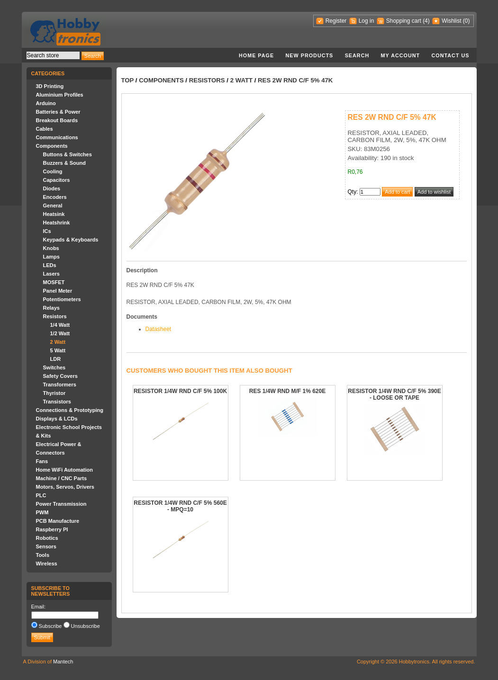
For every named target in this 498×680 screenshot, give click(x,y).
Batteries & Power (58, 112)
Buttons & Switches (67, 154)
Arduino (46, 103)
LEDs (49, 265)
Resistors (55, 316)
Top (127, 80)
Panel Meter (57, 291)
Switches (54, 367)
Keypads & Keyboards (71, 239)
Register (336, 21)
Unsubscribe (85, 626)
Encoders (55, 197)
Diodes (52, 188)
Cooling (53, 171)
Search (357, 55)
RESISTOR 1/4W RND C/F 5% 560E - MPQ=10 (180, 506)
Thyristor (54, 393)
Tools (43, 555)
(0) (466, 21)
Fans (42, 461)
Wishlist (451, 21)
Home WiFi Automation (64, 470)
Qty (352, 191)
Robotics (47, 538)
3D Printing (50, 86)
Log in (366, 21)
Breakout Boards (57, 120)
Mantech (63, 661)
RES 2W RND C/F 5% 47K (295, 80)
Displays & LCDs (57, 418)
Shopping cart (403, 21)
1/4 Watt (60, 325)
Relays (51, 308)
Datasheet (158, 329)
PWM (42, 512)
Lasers (51, 274)
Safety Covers (60, 376)
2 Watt (58, 342)
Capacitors (56, 180)
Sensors (46, 546)
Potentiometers (62, 299)
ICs (47, 231)
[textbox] (53, 55)
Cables (44, 129)
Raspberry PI (52, 529)
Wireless (46, 563)
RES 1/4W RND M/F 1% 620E (287, 391)
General (53, 205)
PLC (41, 495)
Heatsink (54, 214)
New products (310, 55)
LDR (55, 359)
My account (400, 55)
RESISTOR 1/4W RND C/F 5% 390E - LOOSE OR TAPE (394, 394)
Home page (256, 55)
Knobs (51, 248)
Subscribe (50, 626)
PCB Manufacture (58, 521)
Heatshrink (56, 222)
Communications (57, 137)
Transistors (57, 401)
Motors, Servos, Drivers (65, 487)
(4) (426, 21)
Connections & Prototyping (69, 410)
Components (52, 146)
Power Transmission (61, 504)
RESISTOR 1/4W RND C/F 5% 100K (180, 391)
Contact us (451, 55)
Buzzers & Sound (64, 163)
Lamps (51, 256)
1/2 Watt (60, 333)
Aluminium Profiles (59, 95)
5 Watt (58, 350)
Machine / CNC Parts (61, 478)
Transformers (59, 384)
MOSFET (54, 282)
